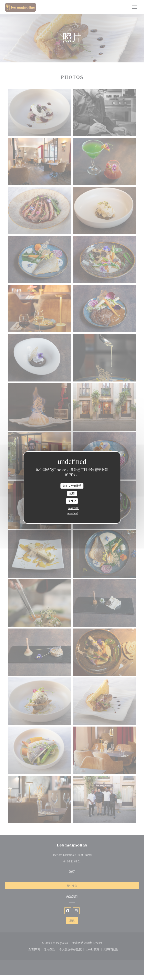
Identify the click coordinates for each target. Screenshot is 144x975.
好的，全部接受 (72, 485)
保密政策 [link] (73, 508)
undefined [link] (73, 513)
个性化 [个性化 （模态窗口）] (72, 500)
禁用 (72, 493)
